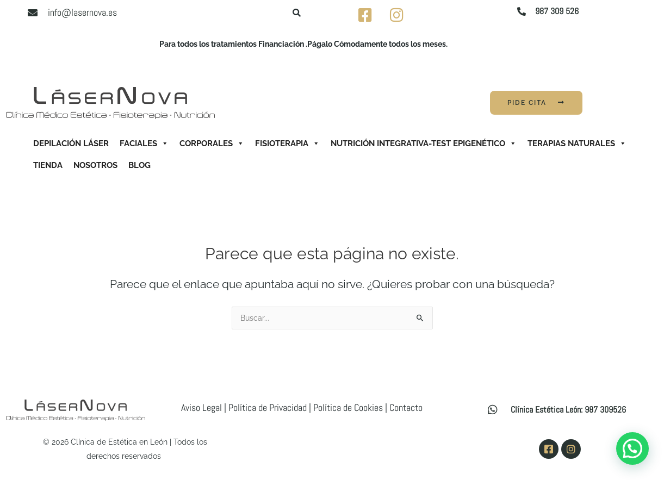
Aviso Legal (201, 407)
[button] (632, 448)
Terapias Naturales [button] (577, 143)
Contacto (406, 407)
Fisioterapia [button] (287, 143)
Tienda (48, 165)
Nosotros (95, 165)
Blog (139, 165)
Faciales (144, 143)
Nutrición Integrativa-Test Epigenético (424, 143)
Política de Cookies (348, 407)
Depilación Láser (71, 143)
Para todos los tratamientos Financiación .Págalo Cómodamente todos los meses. (303, 44)
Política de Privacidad (267, 407)
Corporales (211, 143)
